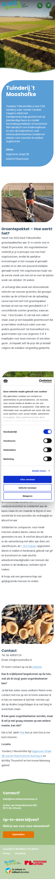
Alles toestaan (27, 479)
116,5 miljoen (28, 546)
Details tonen (39, 470)
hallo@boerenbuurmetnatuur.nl (20, 799)
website (37, 666)
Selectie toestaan (27, 487)
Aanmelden (18, 834)
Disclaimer (20, 853)
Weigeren (27, 496)
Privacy (6, 853)
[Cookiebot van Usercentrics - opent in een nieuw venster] (39, 381)
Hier (22, 732)
